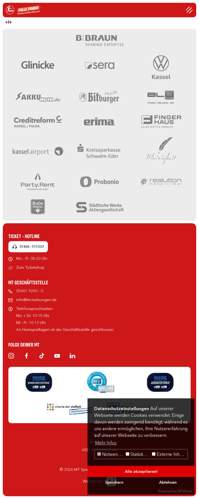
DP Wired (185, 491)
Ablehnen (168, 482)
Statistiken (138, 454)
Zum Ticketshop (30, 267)
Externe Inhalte (169, 454)
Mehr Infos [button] (106, 442)
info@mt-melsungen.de (36, 299)
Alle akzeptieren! (141, 471)
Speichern (114, 482)
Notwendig (110, 454)
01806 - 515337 (32, 246)
